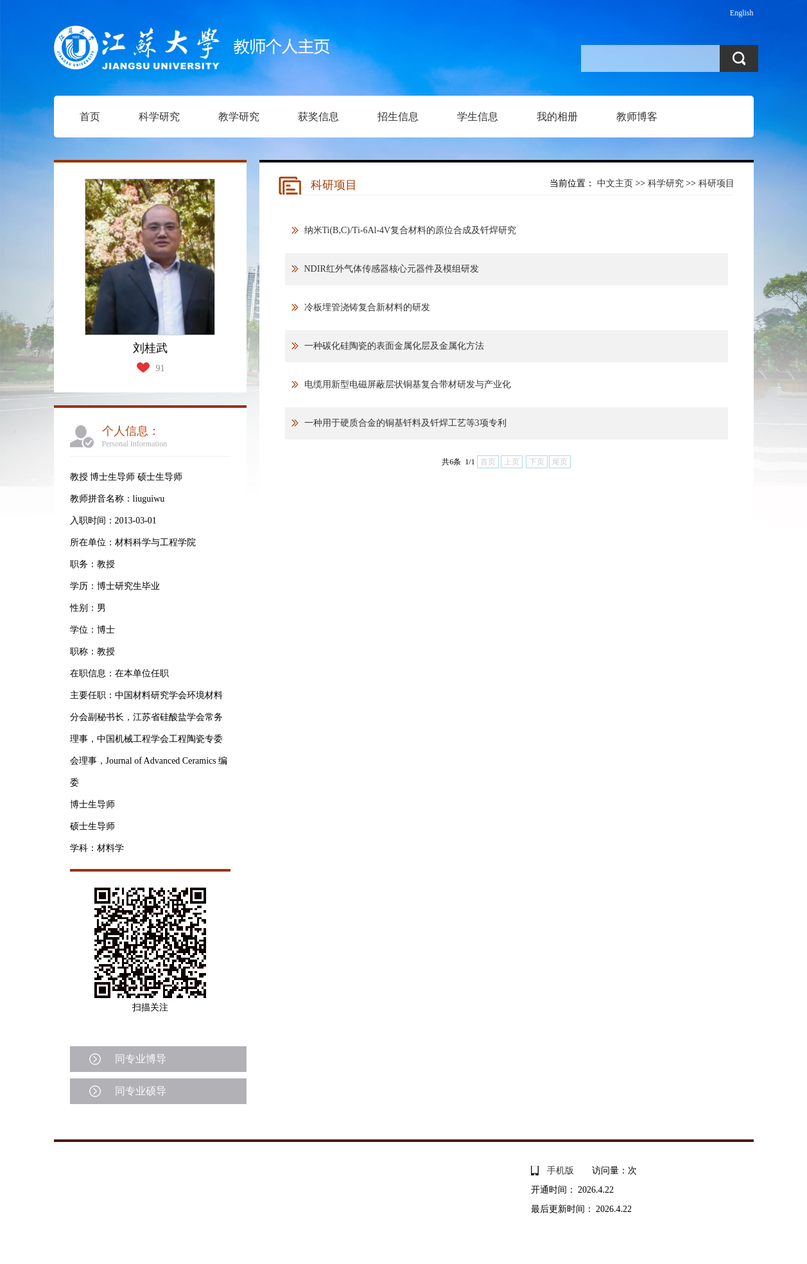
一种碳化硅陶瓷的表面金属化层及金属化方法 (394, 346)
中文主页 (615, 183)
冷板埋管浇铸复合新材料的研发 (367, 307)
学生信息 (477, 116)
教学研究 (238, 116)
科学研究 (159, 116)
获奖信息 (318, 116)
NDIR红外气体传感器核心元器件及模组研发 (391, 269)
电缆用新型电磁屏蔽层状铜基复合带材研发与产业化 (407, 384)
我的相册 (557, 116)
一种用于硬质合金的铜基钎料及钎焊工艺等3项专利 (405, 423)
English (742, 12)
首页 (90, 116)
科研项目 (716, 183)
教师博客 (636, 116)
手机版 (560, 1170)
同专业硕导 (140, 1090)
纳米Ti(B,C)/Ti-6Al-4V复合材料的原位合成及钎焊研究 (410, 230)
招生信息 (398, 116)
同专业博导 (140, 1058)
